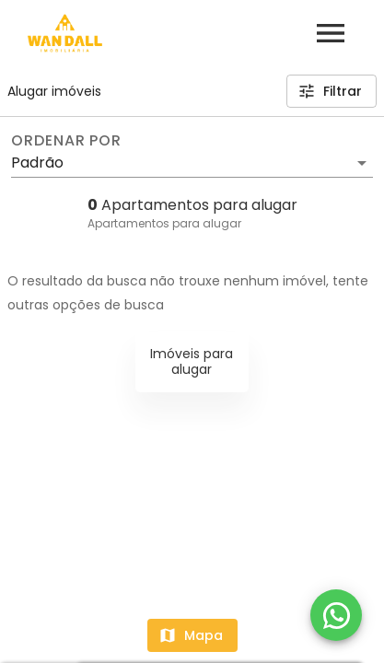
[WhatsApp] (336, 615)
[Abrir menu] (330, 33)
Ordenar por (66, 141)
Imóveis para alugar (191, 361)
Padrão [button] (37, 162)
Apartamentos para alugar (164, 223)
